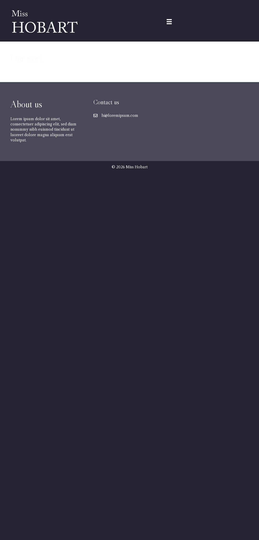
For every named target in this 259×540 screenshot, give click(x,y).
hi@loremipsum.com (120, 115)
